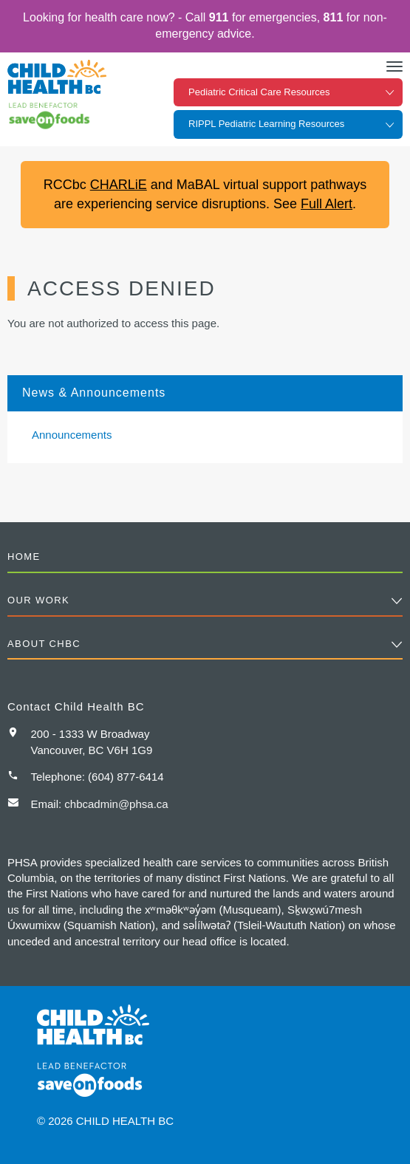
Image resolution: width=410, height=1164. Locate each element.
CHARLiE (118, 184)
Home (24, 556)
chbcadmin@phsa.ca (116, 804)
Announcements (72, 434)
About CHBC (44, 643)
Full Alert (326, 203)
